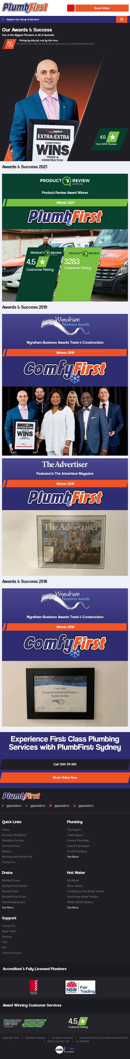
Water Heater (75, 886)
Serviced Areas (11, 846)
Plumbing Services (13, 840)
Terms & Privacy (12, 953)
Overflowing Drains (13, 902)
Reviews (7, 936)
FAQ (4, 942)
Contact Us (8, 862)
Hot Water (73, 880)
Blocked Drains (11, 880)
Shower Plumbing (78, 840)
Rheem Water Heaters (80, 902)
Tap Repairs (74, 829)
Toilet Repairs (75, 835)
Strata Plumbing (77, 851)
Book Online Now (65, 777)
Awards (6, 851)
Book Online (101, 8)
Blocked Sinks (10, 891)
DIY (4, 947)
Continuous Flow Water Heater (85, 891)
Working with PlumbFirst (17, 857)
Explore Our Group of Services (20, 19)
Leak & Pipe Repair (78, 846)
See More (73, 857)
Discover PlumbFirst (14, 835)
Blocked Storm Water (15, 886)
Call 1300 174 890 (65, 764)
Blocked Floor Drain (14, 896)
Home (5, 829)
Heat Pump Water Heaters (82, 896)
